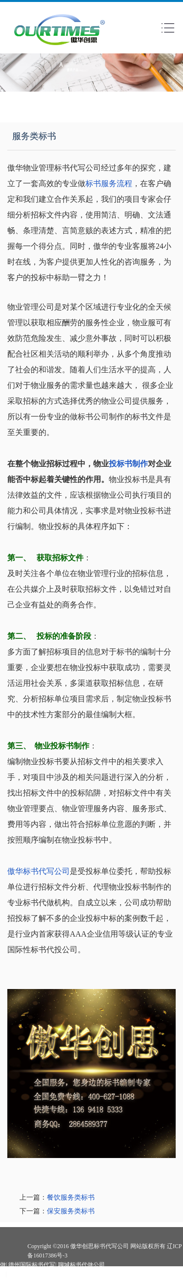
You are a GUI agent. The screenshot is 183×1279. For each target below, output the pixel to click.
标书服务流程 (108, 183)
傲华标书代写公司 (38, 871)
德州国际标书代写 (31, 1264)
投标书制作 (128, 463)
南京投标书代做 (28, 1274)
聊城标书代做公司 (81, 1264)
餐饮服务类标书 (71, 1197)
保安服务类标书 (71, 1211)
